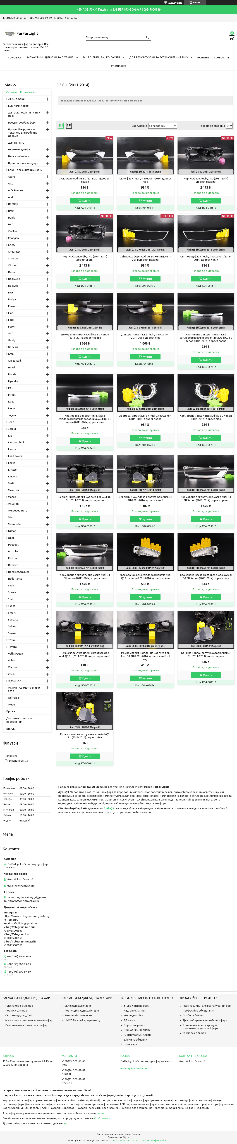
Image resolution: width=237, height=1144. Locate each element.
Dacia (11, 272)
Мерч (11, 704)
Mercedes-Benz (18, 510)
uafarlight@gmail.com (21, 885)
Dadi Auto (14, 278)
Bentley (13, 203)
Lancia (12, 449)
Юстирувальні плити (137, 1034)
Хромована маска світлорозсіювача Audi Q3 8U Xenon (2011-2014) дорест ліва (206, 576)
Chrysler (13, 258)
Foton (11, 326)
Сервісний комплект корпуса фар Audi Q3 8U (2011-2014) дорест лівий (145, 498)
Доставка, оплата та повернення (19, 720)
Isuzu (11, 401)
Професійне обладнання (198, 1010)
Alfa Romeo (15, 190)
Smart (12, 612)
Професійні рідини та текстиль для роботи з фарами (22, 132)
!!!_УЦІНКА (14, 680)
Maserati (13, 490)
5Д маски (129, 1020)
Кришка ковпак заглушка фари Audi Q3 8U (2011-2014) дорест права (206, 654)
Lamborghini (16, 442)
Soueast (13, 619)
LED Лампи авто (18, 105)
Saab (11, 585)
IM (9, 387)
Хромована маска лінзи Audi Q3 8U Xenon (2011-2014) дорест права (145, 417)
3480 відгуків (175, 2)
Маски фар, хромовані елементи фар (28, 1020)
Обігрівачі (14, 697)
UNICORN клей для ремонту (82, 1020)
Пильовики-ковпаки (137, 1029)
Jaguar (12, 415)
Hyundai (13, 381)
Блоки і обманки (18, 156)
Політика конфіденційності (155, 1140)
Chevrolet (14, 251)
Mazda (12, 496)
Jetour (12, 428)
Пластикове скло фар (19, 1005)
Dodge (12, 299)
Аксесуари (130, 1044)
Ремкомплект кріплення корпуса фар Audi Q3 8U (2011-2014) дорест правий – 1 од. (85, 656)
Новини (203, 57)
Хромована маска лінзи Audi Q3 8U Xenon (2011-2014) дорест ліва (206, 417)
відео (100, 1113)
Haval (11, 367)
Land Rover (15, 456)
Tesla (11, 639)
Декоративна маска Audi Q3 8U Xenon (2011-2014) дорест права (85, 336)
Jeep (11, 421)
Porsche (13, 551)
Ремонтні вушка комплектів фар (26, 1025)
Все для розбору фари (22, 122)
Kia (10, 435)
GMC (11, 353)
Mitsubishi (14, 524)
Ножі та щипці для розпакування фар (207, 1005)
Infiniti (12, 394)
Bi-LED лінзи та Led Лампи (101, 57)
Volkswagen (15, 653)
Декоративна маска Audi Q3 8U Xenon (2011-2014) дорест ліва (145, 336)
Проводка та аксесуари (23, 163)
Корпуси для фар (16, 1010)
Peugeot (13, 544)
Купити (86, 200)
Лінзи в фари (16, 98)
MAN (11, 483)
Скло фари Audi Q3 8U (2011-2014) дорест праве (85, 180)
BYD (10, 224)
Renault (13, 565)
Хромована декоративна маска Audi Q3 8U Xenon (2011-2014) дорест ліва (85, 576)
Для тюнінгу (16, 142)
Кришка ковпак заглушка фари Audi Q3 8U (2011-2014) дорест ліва (85, 736)
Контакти (221, 57)
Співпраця (118, 66)
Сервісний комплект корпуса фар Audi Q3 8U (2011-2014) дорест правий (84, 498)
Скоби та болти (193, 1015)
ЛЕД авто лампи (134, 1010)
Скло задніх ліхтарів (77, 1005)
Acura (11, 176)
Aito (10, 183)
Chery (11, 244)
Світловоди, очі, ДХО (18, 1015)
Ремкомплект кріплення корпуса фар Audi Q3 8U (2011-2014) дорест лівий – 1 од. (145, 656)
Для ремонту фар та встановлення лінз (158, 57)
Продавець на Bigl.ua (119, 1137)
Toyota (12, 646)
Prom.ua (136, 1134)
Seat (11, 599)
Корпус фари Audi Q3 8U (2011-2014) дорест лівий (85, 258)
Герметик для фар (19, 149)
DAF (10, 292)
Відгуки (11, 728)
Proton (12, 558)
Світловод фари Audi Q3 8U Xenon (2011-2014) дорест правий (145, 258)
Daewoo (13, 285)
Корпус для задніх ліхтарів (81, 1010)
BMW (11, 210)
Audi (10, 197)
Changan (13, 238)
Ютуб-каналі (101, 1118)
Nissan (12, 530)
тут (66, 1123)
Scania (12, 592)
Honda (12, 374)
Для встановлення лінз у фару (24, 114)
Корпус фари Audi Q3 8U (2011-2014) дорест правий (206, 180)
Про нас (11, 711)
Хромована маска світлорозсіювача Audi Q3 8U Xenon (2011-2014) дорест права (145, 576)
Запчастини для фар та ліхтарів (50, 57)
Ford (11, 319)
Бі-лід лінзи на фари (136, 1005)
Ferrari (12, 306)
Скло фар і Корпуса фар (21, 92)
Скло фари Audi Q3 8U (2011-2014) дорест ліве (145, 180)
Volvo (11, 660)
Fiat (10, 312)
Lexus (11, 462)
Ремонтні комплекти (78, 1015)
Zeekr (11, 674)
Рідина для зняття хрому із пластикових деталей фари (200, 1027)
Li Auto (12, 469)
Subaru (12, 626)
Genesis (13, 347)
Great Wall (14, 360)
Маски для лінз (133, 1015)
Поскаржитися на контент (125, 1140)
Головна (14, 57)
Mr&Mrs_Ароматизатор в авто (24, 689)
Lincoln (12, 476)
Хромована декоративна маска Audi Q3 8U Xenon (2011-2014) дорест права (206, 498)
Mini (10, 517)
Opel (11, 537)
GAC (10, 333)
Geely (11, 340)
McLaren (13, 503)
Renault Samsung (18, 571)
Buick (11, 217)
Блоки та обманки (135, 1039)
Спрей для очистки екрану (25, 169)
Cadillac (12, 231)
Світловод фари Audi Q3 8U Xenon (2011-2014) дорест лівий (205, 258)
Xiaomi (12, 667)
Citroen (12, 265)
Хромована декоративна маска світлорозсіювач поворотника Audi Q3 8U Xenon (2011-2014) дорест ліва (84, 419)
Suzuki (12, 633)
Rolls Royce (15, 578)
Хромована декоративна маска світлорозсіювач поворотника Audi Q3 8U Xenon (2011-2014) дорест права (205, 337)
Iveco (11, 408)
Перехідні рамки (134, 1025)
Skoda (11, 605)
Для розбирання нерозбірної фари (205, 1020)
